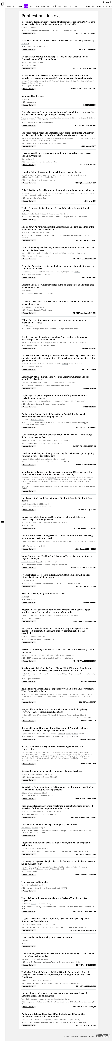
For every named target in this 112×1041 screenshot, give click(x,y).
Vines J (77, 1020)
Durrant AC (33, 27)
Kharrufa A (66, 253)
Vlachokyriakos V (36, 382)
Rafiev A (63, 342)
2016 (65, 6)
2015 (71, 6)
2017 (60, 6)
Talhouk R (66, 440)
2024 (20, 6)
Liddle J (41, 195)
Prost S (24, 1020)
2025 (14, 6)
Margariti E (25, 959)
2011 (93, 6)
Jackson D (32, 118)
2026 (9, 6)
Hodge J (24, 401)
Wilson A (31, 562)
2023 (26, 6)
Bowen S (24, 562)
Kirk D (73, 401)
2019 (48, 6)
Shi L (41, 62)
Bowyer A (24, 940)
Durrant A (47, 696)
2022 (31, 6)
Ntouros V (31, 1020)
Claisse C (24, 27)
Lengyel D (48, 232)
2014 (76, 6)
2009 (105, 6)
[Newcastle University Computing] (103, 1036)
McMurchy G (26, 828)
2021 (37, 6)
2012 (88, 6)
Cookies (91, 1036)
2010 (99, 6)
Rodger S (39, 562)
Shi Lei (77, 272)
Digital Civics (84, 1036)
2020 (43, 6)
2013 (82, 6)
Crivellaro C (31, 580)
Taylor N (35, 828)
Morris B (33, 774)
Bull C (49, 81)
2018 (54, 6)
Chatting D (25, 44)
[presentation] (2, 4)
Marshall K (41, 811)
